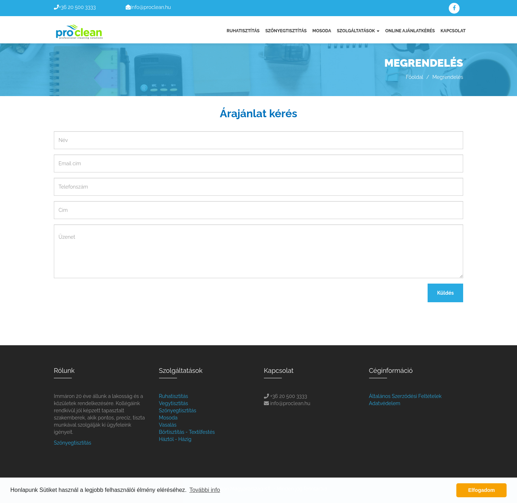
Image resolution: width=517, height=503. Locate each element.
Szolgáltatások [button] (358, 30)
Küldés (445, 293)
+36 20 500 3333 (77, 7)
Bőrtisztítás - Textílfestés (187, 432)
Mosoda (321, 30)
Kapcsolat (453, 30)
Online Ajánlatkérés (410, 30)
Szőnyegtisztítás (286, 30)
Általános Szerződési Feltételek (405, 396)
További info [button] (204, 490)
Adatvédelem (384, 403)
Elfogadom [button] (481, 490)
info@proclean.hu (151, 7)
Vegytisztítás (173, 403)
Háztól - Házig (175, 439)
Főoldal (414, 77)
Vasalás (168, 425)
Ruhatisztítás (243, 30)
